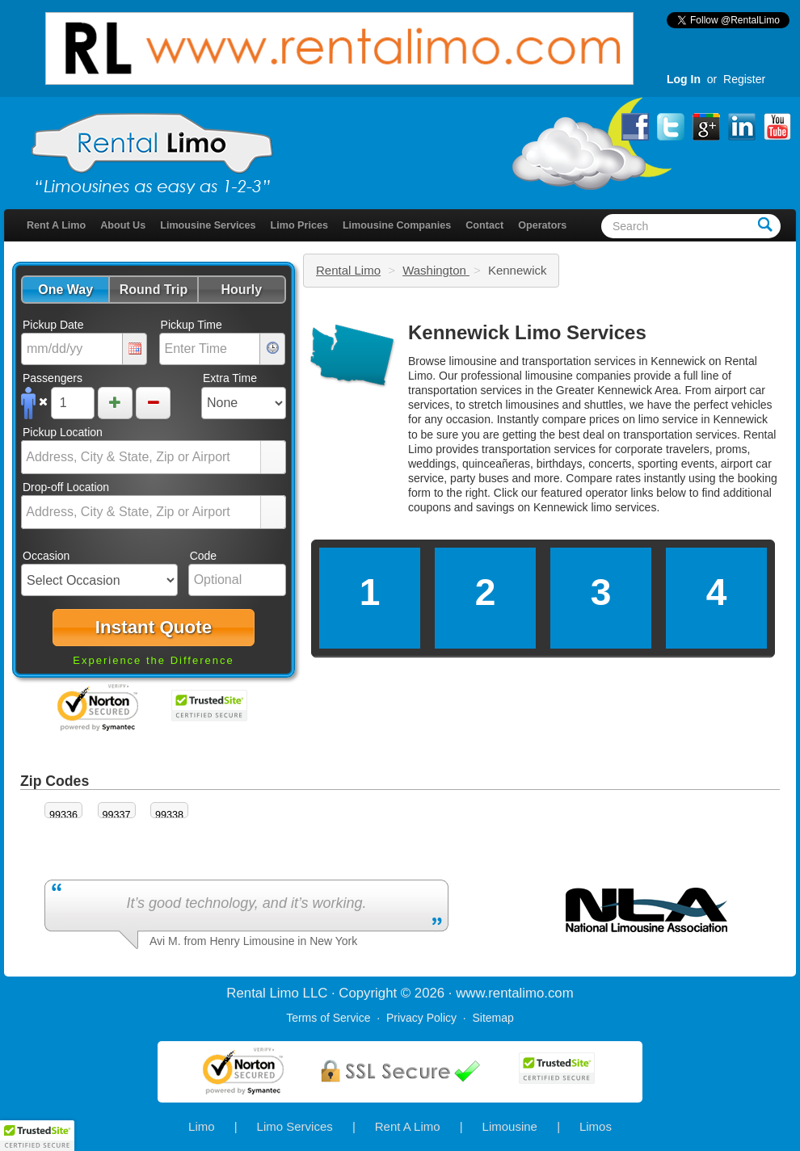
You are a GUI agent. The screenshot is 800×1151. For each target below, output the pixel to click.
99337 (117, 815)
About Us (122, 225)
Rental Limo (348, 270)
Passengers (52, 378)
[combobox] (141, 457)
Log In (684, 79)
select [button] (273, 458)
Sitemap (492, 1017)
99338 (169, 815)
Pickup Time (191, 324)
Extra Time (230, 378)
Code (203, 555)
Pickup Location (63, 432)
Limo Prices (299, 225)
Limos (595, 1126)
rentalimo (516, 993)
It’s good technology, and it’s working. (246, 903)
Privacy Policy (421, 1017)
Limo (201, 1126)
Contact (484, 225)
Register (744, 79)
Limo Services (295, 1126)
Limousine (509, 1126)
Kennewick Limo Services (527, 332)
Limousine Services (207, 225)
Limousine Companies (397, 225)
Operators (542, 225)
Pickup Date (53, 324)
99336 (63, 815)
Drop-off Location (66, 487)
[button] (65, 289)
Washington (435, 270)
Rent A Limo (56, 225)
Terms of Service (328, 1017)
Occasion (46, 555)
